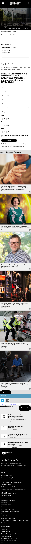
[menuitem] (2, 28)
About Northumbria (8, 493)
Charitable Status (6, 504)
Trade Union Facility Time (8, 518)
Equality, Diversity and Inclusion (10, 534)
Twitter (2, 400)
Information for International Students (11, 482)
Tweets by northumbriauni (8, 404)
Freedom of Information (7, 507)
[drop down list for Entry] (15, 112)
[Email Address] (15, 99)
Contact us (4, 529)
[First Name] (15, 87)
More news (6, 393)
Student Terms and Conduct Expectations (12, 487)
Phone (3, 122)
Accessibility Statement (7, 509)
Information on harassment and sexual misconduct (15, 520)
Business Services (6, 495)
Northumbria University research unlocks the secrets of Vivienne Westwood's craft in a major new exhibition (15, 305)
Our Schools (4, 480)
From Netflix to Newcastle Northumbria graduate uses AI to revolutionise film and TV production (14, 385)
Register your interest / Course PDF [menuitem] (18, 28)
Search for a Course (6, 475)
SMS (2, 128)
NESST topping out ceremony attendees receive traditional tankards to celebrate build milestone (14, 345)
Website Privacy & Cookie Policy (10, 511)
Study (3, 473)
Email (2, 115)
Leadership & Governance (8, 500)
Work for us (4, 502)
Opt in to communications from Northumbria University (14, 136)
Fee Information (6, 52)
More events (24, 408)
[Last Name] (15, 91)
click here (22, 146)
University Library (6, 484)
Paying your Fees (5, 531)
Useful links (5, 527)
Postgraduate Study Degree (8, 478)
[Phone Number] (15, 104)
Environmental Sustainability (9, 538)
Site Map (3, 523)
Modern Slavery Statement (8, 516)
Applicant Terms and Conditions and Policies (13, 489)
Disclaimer (4, 514)
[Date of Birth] (15, 95)
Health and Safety (6, 536)
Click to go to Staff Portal (8, 543)
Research (3, 498)
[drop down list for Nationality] (15, 108)
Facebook (7, 400)
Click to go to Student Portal (9, 540)
